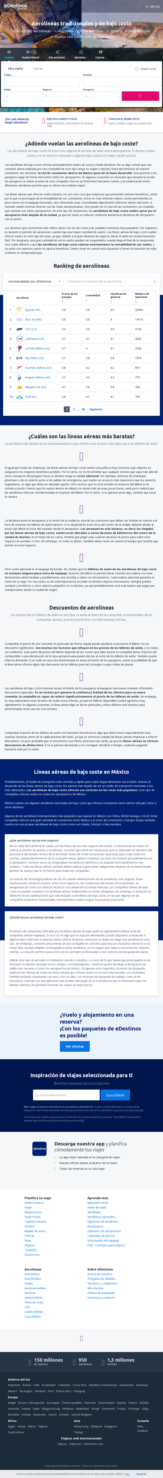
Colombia (64, 1385)
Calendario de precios (101, 1236)
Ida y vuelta (15, 68)
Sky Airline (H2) (30, 358)
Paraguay (79, 1391)
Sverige (26, 1414)
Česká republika (72, 1403)
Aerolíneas (94, 1212)
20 (83, 409)
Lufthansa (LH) (30, 339)
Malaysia (96, 1426)
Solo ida (38, 68)
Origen (7, 75)
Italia (36, 1408)
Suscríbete (115, 1095)
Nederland (82, 1408)
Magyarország (51, 1408)
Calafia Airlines (34, 1312)
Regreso (47, 89)
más (127, 1474)
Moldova (67, 1408)
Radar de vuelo (96, 1207)
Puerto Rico (63, 1391)
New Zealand (142, 1428)
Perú (51, 1391)
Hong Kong (81, 1426)
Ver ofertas (75, 1046)
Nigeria (42, 1426)
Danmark (90, 1403)
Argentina (14, 1385)
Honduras (142, 1385)
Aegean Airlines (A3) (33, 377)
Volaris (29, 1283)
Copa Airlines (33, 1316)
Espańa (121, 1403)
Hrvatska (13, 1408)
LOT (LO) (26, 329)
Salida (7, 89)
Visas (28, 1240)
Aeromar (30, 1293)
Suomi (53, 1414)
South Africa (16, 1432)
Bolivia (27, 1385)
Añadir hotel (148, 69)
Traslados (31, 1250)
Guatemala (126, 1385)
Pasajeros (88, 89)
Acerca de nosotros (100, 1274)
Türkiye (78, 1432)
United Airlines (34, 1297)
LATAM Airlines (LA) (33, 348)
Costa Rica (79, 1385)
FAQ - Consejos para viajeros (106, 1245)
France (132, 1403)
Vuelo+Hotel (32, 1217)
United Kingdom (81, 1414)
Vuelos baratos (34, 1203)
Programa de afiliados (101, 1279)
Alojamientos (33, 1212)
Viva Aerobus (33, 1279)
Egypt (11, 1426)
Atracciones (32, 1255)
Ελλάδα (144, 1403)
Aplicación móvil (97, 1203)
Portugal (133, 1408)
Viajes (28, 1207)
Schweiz (64, 1414)
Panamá (40, 1391)
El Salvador (49, 1385)
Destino (87, 75)
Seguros (30, 1245)
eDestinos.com (93, 1444)
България (53, 1403)
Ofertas (29, 1236)
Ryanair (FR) (28, 310)
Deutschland (106, 1403)
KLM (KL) (26, 397)
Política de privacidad (100, 1293)
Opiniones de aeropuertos (104, 1231)
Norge (95, 1408)
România (13, 1414)
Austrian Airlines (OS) (34, 368)
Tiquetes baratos (36, 1221)
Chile (36, 1385)
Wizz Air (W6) (29, 319)
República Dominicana (103, 1385)
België (12, 1403)
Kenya (21, 1426)
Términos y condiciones (102, 1283)
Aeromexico (32, 1274)
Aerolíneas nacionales (101, 1217)
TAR (27, 1307)
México (12, 1391)
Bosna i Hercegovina (31, 1403)
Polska (121, 1408)
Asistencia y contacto (101, 1297)
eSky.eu (62, 1444)
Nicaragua (25, 1391)
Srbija (145, 1408)
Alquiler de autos (35, 1231)
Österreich (108, 1408)
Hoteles (30, 1226)
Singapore (110, 1426)
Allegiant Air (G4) (31, 387)
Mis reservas (95, 1288)
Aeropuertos (95, 1226)
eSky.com (75, 1444)
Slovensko (39, 1414)
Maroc (32, 1426)
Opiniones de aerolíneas (102, 1221)
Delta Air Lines (34, 1302)
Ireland (26, 1408)
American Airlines (35, 1288)
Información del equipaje (103, 1240)
